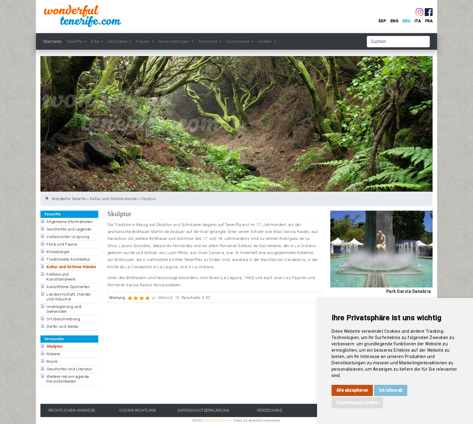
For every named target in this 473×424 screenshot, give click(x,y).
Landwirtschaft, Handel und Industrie (68, 296)
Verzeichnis (269, 410)
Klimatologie (57, 252)
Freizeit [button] (143, 41)
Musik (52, 361)
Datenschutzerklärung (204, 410)
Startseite (52, 41)
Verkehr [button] (265, 41)
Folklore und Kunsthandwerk (61, 276)
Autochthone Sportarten (68, 286)
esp (382, 21)
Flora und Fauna (61, 244)
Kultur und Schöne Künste (113, 198)
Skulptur (54, 346)
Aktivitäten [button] (118, 41)
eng (394, 21)
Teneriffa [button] (74, 41)
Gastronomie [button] (238, 41)
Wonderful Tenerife (69, 198)
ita (417, 21)
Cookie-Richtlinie (137, 410)
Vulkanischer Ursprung (68, 236)
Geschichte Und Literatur (69, 369)
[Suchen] (398, 41)
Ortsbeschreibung (63, 319)
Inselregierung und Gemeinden (63, 309)
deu (406, 21)
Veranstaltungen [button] (174, 41)
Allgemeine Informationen (69, 221)
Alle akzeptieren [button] (352, 390)
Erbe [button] (95, 41)
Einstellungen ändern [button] (357, 402)
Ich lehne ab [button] (390, 390)
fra (429, 21)
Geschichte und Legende (68, 229)
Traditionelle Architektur (68, 259)
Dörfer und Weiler (62, 326)
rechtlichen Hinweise (72, 410)
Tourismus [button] (208, 41)
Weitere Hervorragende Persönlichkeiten (67, 379)
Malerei (53, 354)
